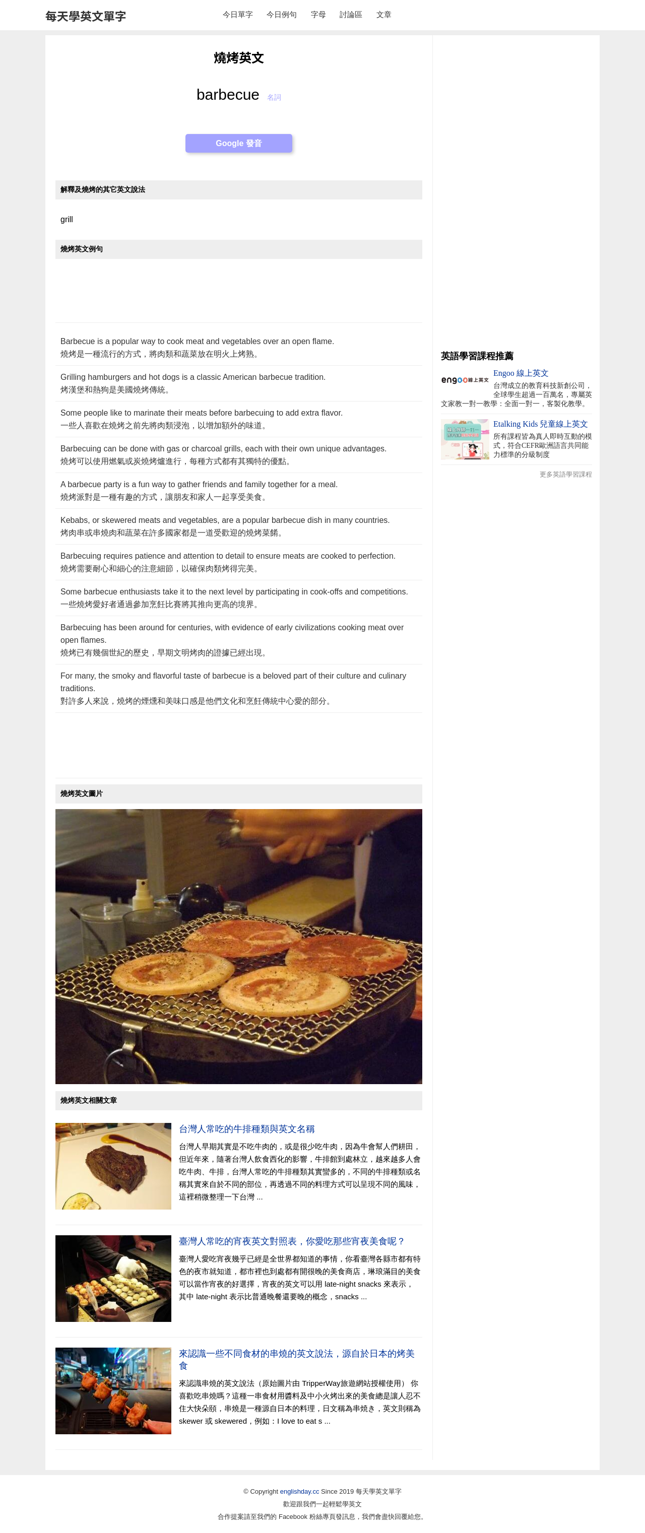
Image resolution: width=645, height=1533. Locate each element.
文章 (384, 14)
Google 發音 (239, 143)
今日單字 (238, 14)
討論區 (351, 14)
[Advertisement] (238, 296)
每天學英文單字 (85, 15)
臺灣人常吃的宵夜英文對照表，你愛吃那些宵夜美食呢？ (292, 1241)
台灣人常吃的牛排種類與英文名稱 (247, 1129)
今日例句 (282, 14)
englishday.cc (299, 1491)
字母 (318, 14)
